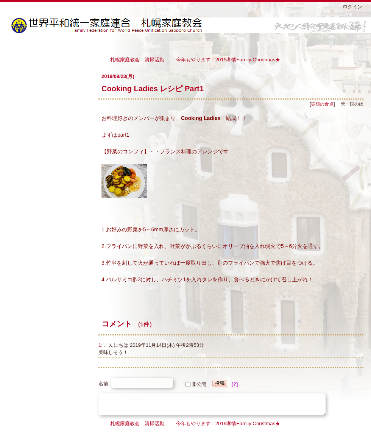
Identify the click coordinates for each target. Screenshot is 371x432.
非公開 (196, 384)
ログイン (352, 6)
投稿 (220, 383)
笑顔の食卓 (322, 104)
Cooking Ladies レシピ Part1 (152, 88)
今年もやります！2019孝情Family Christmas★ (228, 59)
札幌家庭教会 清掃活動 (137, 59)
